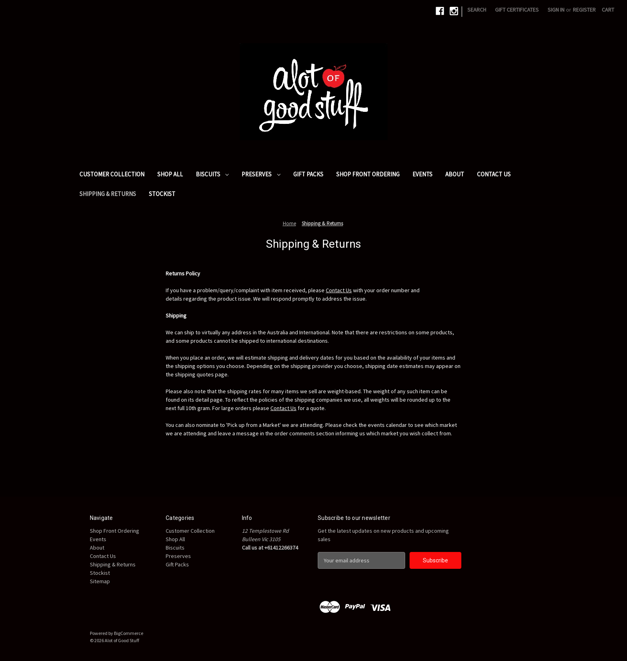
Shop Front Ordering (368, 174)
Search (476, 9)
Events (422, 174)
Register (584, 9)
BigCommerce (128, 633)
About (454, 174)
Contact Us (494, 174)
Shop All (170, 174)
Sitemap (100, 581)
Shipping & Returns (107, 194)
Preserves (260, 174)
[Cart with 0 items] (608, 10)
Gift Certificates (517, 9)
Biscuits (212, 174)
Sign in (556, 9)
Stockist (162, 194)
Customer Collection (111, 174)
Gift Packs (308, 174)
